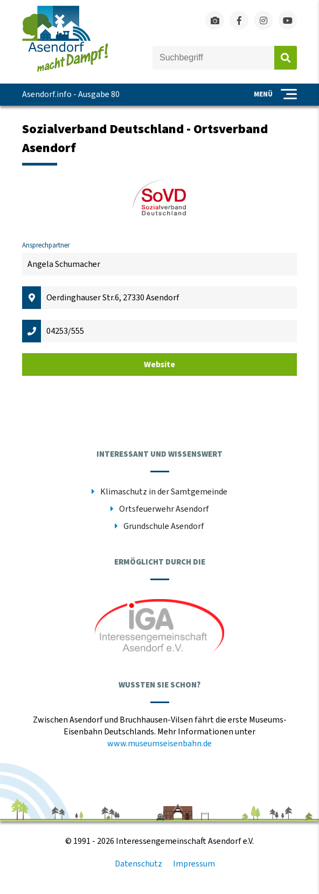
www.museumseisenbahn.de (159, 743)
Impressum (194, 864)
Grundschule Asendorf (163, 526)
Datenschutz (138, 864)
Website (159, 364)
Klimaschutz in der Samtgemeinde (163, 492)
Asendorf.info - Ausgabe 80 (71, 94)
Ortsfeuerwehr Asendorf (164, 509)
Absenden (285, 58)
